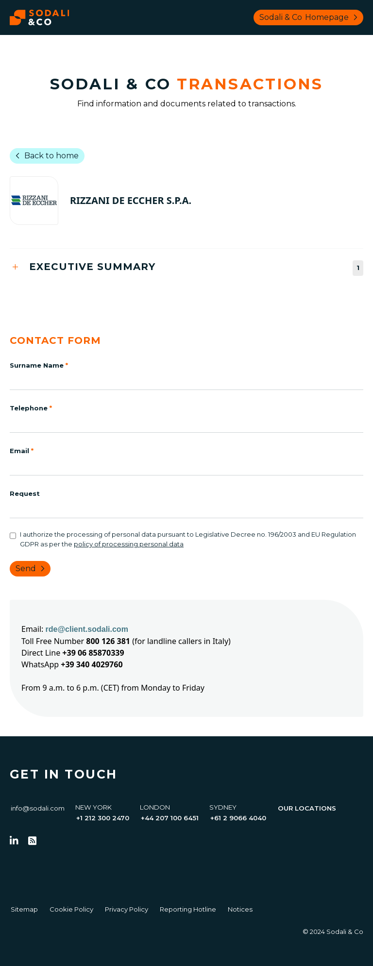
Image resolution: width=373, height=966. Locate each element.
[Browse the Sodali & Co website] (39, 17)
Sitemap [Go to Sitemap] (24, 909)
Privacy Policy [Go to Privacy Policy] (126, 909)
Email (22, 451)
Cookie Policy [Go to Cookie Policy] (71, 909)
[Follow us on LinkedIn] (14, 841)
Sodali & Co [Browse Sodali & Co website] (310, 17)
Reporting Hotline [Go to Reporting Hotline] (188, 909)
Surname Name (39, 365)
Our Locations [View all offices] (307, 808)
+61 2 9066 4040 (238, 818)
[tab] (186, 268)
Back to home (45, 156)
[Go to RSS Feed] (32, 841)
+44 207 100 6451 (170, 818)
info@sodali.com (38, 808)
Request (25, 493)
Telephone (31, 408)
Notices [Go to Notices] (240, 909)
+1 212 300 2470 (102, 818)
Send (32, 569)
